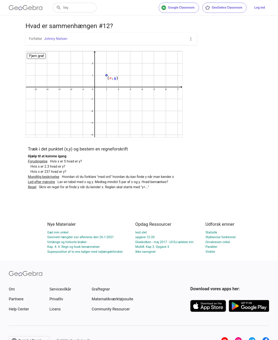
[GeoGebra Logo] (25, 7)
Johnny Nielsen (55, 39)
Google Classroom (178, 7)
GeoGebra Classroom (223, 7)
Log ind (259, 7)
